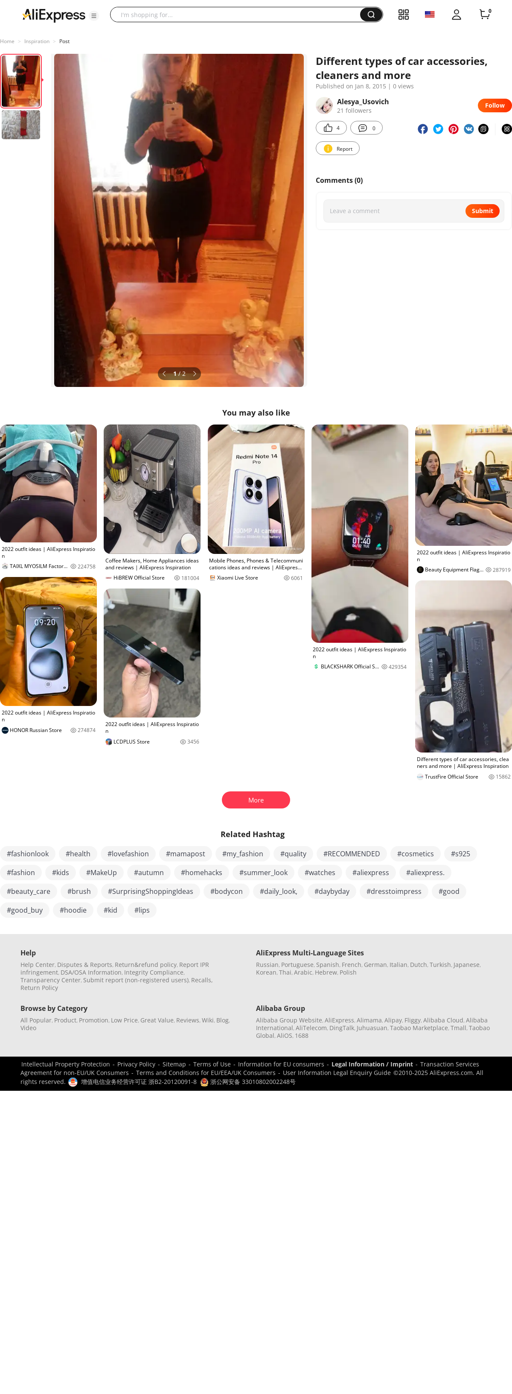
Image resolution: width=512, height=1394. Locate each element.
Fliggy (412, 1020)
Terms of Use (212, 1064)
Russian (267, 965)
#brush (79, 891)
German (375, 965)
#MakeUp (101, 872)
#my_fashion (242, 853)
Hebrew (326, 972)
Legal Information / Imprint (372, 1064)
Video (28, 1028)
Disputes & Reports (84, 965)
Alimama (369, 1020)
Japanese (467, 965)
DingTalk (341, 1028)
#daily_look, (278, 891)
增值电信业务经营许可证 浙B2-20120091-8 (139, 1082)
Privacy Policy (136, 1064)
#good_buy (25, 910)
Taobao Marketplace (419, 1028)
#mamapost (185, 853)
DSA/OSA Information (91, 972)
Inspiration (36, 41)
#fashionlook (28, 853)
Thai (285, 972)
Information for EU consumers (281, 1064)
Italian (398, 965)
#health (78, 853)
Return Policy (39, 988)
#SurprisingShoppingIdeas (150, 891)
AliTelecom (311, 1028)
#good (449, 891)
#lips (142, 910)
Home (7, 41)
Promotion (93, 1020)
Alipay (393, 1020)
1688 (301, 1035)
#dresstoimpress (394, 891)
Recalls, (202, 980)
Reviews (187, 1020)
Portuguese (297, 965)
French (351, 965)
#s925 (460, 853)
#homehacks (201, 872)
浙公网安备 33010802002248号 (248, 1082)
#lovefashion (128, 853)
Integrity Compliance (153, 972)
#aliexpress (370, 872)
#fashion (21, 872)
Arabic (303, 972)
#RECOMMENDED (351, 853)
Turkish (440, 965)
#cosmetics (415, 853)
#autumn (149, 872)
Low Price (124, 1020)
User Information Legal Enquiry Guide (337, 1073)
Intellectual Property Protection (65, 1064)
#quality (293, 853)
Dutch (418, 965)
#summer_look (263, 872)
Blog (222, 1020)
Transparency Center (50, 980)
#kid (110, 910)
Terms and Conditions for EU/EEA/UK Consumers (206, 1073)
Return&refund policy (146, 965)
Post (64, 41)
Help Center (37, 965)
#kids (60, 872)
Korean (266, 972)
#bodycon (226, 891)
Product (65, 1020)
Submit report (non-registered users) (136, 980)
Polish (348, 972)
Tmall (458, 1028)
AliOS (284, 1035)
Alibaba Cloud (443, 1020)
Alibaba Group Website (289, 1020)
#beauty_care (28, 891)
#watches (320, 872)
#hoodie (73, 910)
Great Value (157, 1020)
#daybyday (331, 891)
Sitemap (174, 1064)
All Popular (36, 1020)
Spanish (327, 965)
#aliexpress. (425, 872)
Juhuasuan (372, 1028)
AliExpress (339, 1020)
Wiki (208, 1020)
